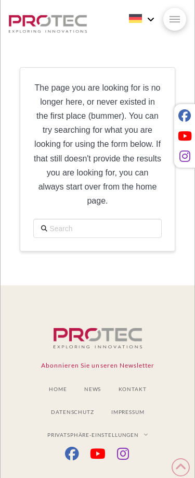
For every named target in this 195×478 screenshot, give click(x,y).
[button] (174, 19)
